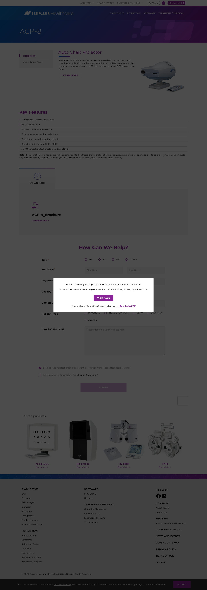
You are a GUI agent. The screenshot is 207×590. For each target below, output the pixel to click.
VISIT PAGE (103, 298)
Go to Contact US (127, 306)
